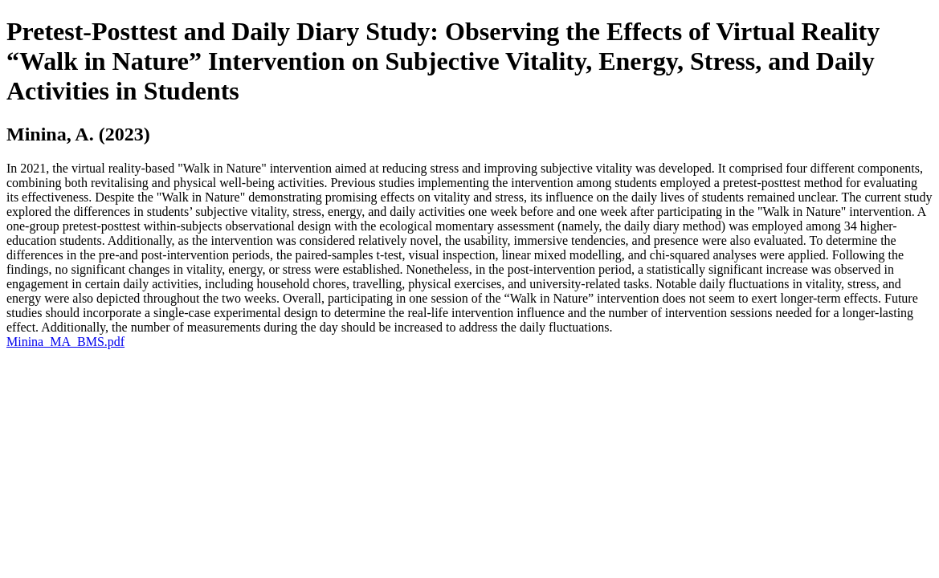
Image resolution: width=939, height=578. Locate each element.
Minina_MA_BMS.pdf (65, 341)
